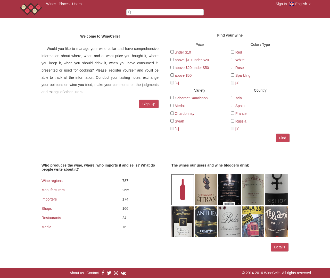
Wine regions (52, 181)
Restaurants (51, 218)
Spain (240, 106)
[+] (177, 83)
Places (64, 4)
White (240, 60)
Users (77, 4)
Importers (49, 199)
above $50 (183, 75)
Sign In (281, 4)
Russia (240, 121)
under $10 (183, 52)
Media (46, 227)
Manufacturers (53, 190)
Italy (238, 98)
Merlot (180, 106)
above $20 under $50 (192, 68)
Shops (47, 208)
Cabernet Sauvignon (191, 98)
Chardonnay (184, 113)
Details (279, 247)
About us (77, 273)
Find (282, 138)
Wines (51, 4)
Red (238, 52)
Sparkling (242, 75)
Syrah (179, 121)
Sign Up (148, 104)
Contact (92, 273)
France (241, 113)
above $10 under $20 (192, 60)
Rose (239, 68)
